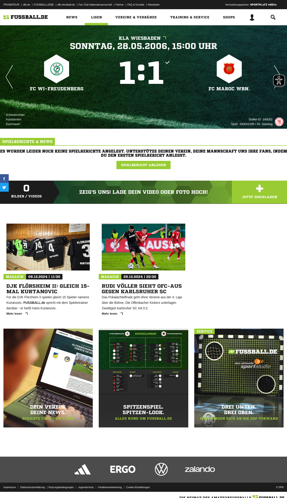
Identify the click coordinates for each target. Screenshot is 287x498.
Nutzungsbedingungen (61, 487)
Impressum (9, 487)
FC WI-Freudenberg (57, 88)
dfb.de (26, 4)
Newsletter (154, 4)
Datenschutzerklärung (32, 487)
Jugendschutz (86, 487)
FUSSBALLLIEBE (44, 4)
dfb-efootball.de (66, 4)
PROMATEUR (11, 4)
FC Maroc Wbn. (229, 88)
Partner (119, 4)
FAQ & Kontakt (135, 4)
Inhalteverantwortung (110, 487)
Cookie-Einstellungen (138, 487)
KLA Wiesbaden (143, 38)
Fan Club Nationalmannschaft (95, 4)
